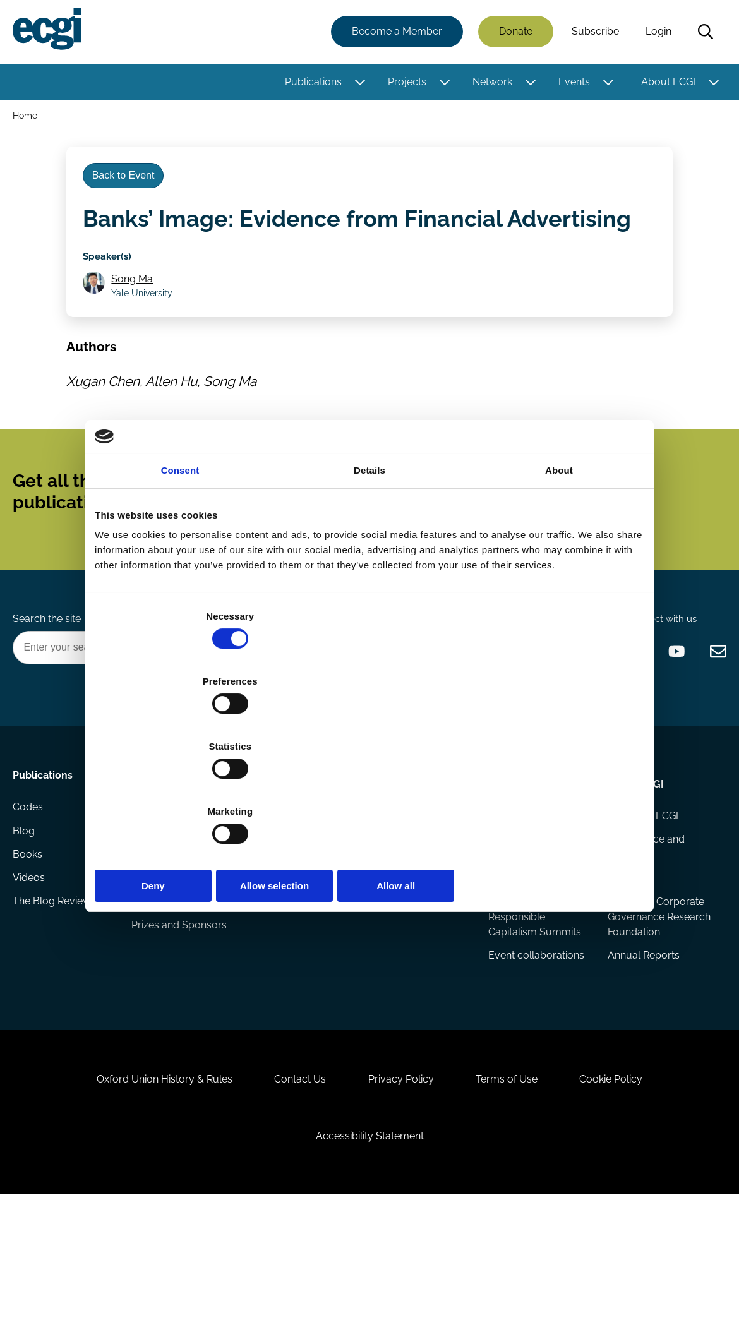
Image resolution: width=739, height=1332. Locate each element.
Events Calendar (526, 890)
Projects (404, 84)
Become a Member (394, 33)
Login (656, 33)
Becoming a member (279, 937)
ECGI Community (291, 1011)
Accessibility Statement (370, 1263)
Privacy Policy (401, 1198)
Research (156, 854)
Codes (30, 890)
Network (490, 84)
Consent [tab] (180, 568)
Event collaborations (536, 1051)
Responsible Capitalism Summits (534, 1018)
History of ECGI (641, 890)
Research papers (172, 890)
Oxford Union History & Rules (147, 1198)
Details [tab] (369, 568)
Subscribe (592, 33)
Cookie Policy (628, 1198)
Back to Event (128, 188)
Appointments (404, 854)
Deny (184, 788)
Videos (31, 965)
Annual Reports (642, 1051)
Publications (310, 84)
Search (703, 33)
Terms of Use (515, 1198)
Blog (26, 915)
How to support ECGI (288, 897)
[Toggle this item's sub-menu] (357, 84)
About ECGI (666, 84)
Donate (513, 33)
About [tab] (559, 568)
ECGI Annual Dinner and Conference (533, 978)
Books (30, 940)
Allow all (554, 788)
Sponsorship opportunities (282, 978)
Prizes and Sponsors (181, 1006)
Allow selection (369, 788)
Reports (151, 915)
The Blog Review (54, 991)
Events (571, 84)
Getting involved (292, 854)
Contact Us (292, 1198)
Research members (415, 915)
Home (27, 119)
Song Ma (137, 301)
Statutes (625, 955)
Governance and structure (644, 922)
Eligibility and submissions (163, 973)
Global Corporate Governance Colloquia (528, 930)
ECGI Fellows (400, 890)
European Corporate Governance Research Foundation (654, 1003)
